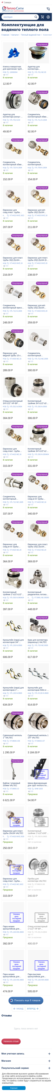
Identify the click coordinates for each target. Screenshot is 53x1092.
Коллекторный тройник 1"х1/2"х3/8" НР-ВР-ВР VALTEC (37, 832)
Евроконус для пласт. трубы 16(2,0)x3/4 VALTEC (13, 259)
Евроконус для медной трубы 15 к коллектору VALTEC (12, 354)
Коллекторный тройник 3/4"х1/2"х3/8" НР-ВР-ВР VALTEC (38, 402)
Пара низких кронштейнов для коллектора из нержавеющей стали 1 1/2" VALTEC (13, 975)
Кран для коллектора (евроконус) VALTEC (38, 641)
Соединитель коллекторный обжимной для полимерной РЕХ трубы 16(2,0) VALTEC (38, 163)
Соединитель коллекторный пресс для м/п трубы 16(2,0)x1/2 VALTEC (12, 306)
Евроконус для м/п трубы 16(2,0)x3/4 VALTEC (36, 211)
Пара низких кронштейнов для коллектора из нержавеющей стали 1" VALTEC (12, 927)
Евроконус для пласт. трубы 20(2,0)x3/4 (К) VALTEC (38, 259)
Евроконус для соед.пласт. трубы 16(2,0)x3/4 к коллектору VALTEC (12, 450)
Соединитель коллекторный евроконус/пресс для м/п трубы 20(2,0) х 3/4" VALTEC (37, 354)
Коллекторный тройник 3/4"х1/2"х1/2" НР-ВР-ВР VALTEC (38, 450)
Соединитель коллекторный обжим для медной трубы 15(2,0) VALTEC (38, 115)
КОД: (4, 72)
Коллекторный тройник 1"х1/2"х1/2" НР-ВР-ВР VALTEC (12, 593)
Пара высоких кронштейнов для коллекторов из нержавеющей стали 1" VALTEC (37, 975)
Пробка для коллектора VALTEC (37, 880)
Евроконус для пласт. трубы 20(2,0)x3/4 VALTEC (38, 545)
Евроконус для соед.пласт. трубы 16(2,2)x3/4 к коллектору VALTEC (12, 880)
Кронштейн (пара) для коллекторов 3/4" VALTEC (13, 641)
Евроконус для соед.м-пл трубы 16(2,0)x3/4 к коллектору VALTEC (37, 497)
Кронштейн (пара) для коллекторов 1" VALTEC (13, 689)
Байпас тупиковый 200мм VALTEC (11, 784)
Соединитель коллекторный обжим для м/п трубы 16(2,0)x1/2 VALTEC (13, 163)
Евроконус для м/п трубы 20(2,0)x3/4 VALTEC (36, 306)
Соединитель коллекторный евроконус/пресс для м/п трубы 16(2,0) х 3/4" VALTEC (12, 497)
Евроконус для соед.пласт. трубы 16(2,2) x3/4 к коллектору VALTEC (12, 211)
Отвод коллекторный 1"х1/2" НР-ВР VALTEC (37, 927)
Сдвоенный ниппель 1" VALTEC (12, 736)
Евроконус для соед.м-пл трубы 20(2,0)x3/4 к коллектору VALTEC (12, 545)
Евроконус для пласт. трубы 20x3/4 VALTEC (13, 832)
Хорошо (13, 1088)
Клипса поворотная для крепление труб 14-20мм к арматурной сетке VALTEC (13, 67)
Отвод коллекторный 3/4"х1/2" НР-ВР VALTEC (13, 402)
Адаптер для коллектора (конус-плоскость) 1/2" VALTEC (12, 115)
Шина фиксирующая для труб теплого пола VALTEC (38, 784)
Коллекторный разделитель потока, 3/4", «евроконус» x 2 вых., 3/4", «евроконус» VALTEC (38, 593)
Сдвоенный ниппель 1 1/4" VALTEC (38, 736)
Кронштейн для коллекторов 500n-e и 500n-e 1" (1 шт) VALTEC (38, 689)
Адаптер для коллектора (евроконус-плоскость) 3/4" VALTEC (38, 67)
